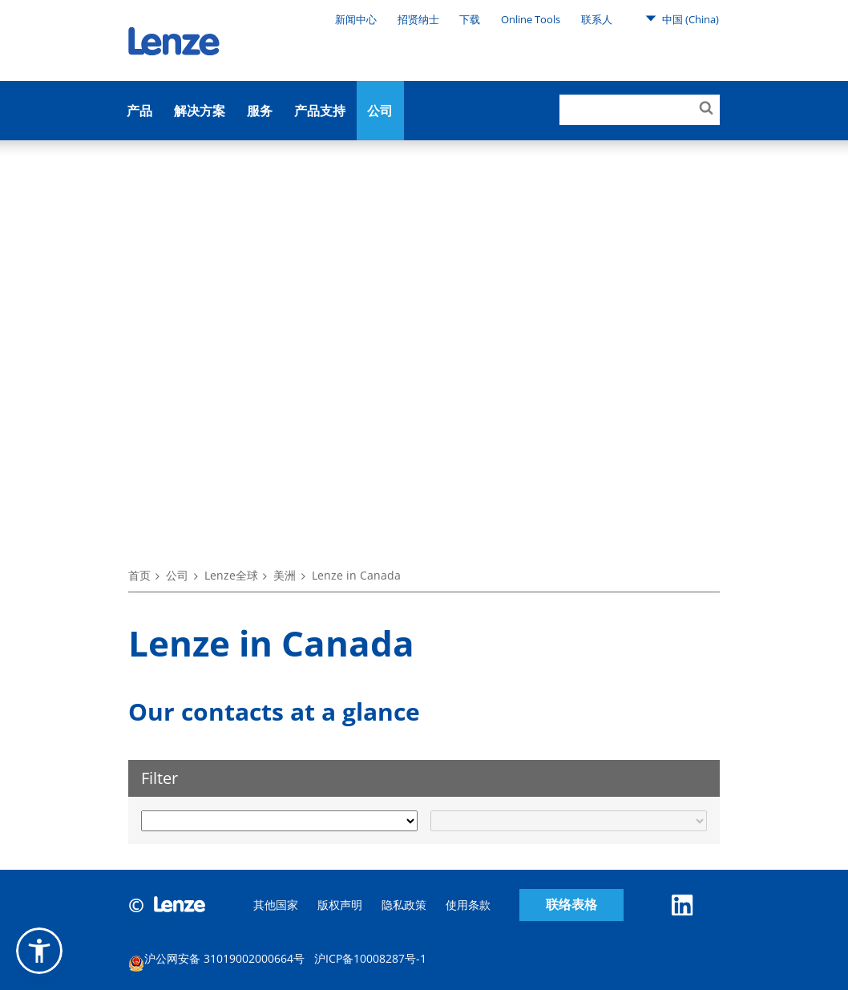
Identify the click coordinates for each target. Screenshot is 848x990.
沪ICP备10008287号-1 (370, 958)
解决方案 (199, 110)
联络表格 (571, 904)
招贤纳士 (418, 19)
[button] (39, 950)
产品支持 (319, 110)
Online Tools (530, 19)
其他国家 (275, 904)
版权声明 (339, 904)
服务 (260, 110)
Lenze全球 (231, 575)
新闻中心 (356, 19)
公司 (380, 110)
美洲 (284, 575)
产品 (139, 110)
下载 (469, 19)
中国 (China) (682, 18)
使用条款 (468, 904)
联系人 (596, 19)
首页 (139, 575)
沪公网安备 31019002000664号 (216, 961)
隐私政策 (404, 904)
